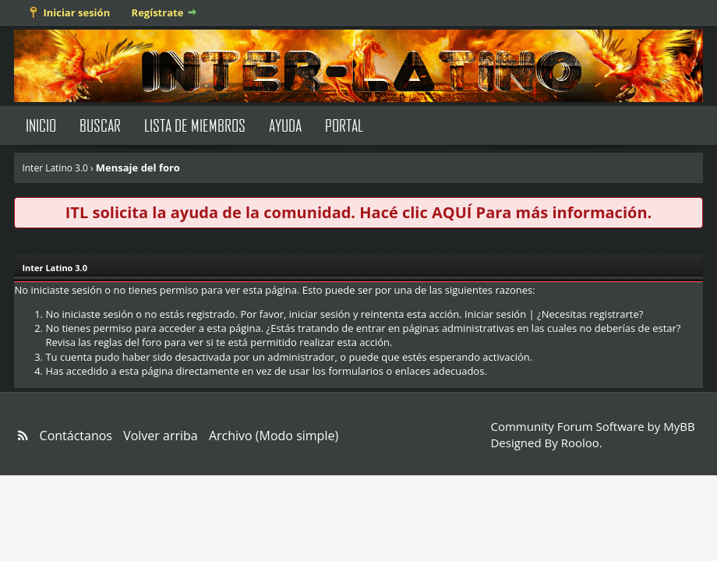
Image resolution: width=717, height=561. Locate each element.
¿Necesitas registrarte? (590, 314)
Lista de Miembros (194, 125)
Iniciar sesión (76, 12)
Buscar (100, 125)
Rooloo (580, 442)
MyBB (678, 426)
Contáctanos (76, 435)
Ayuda (285, 125)
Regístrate (158, 12)
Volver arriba (160, 435)
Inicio (41, 125)
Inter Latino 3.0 (55, 168)
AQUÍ (452, 212)
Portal (344, 125)
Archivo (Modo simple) (273, 435)
